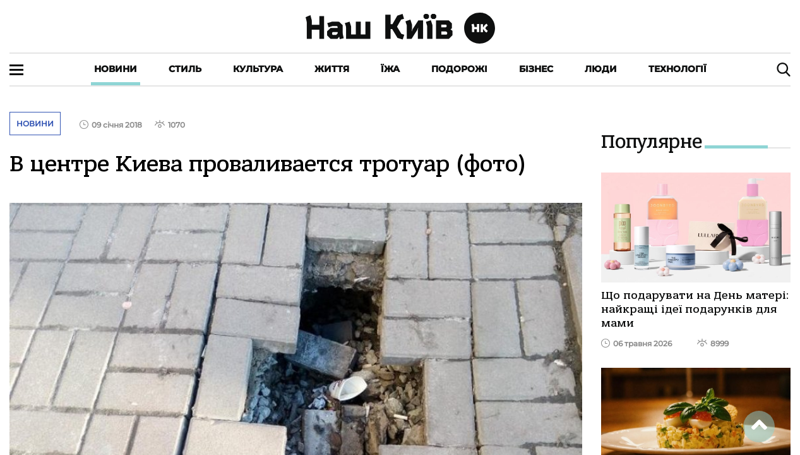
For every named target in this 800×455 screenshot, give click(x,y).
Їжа (390, 69)
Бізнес (536, 69)
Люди (601, 69)
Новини (115, 69)
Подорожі (459, 69)
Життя (331, 69)
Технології (677, 69)
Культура (258, 69)
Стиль (185, 69)
